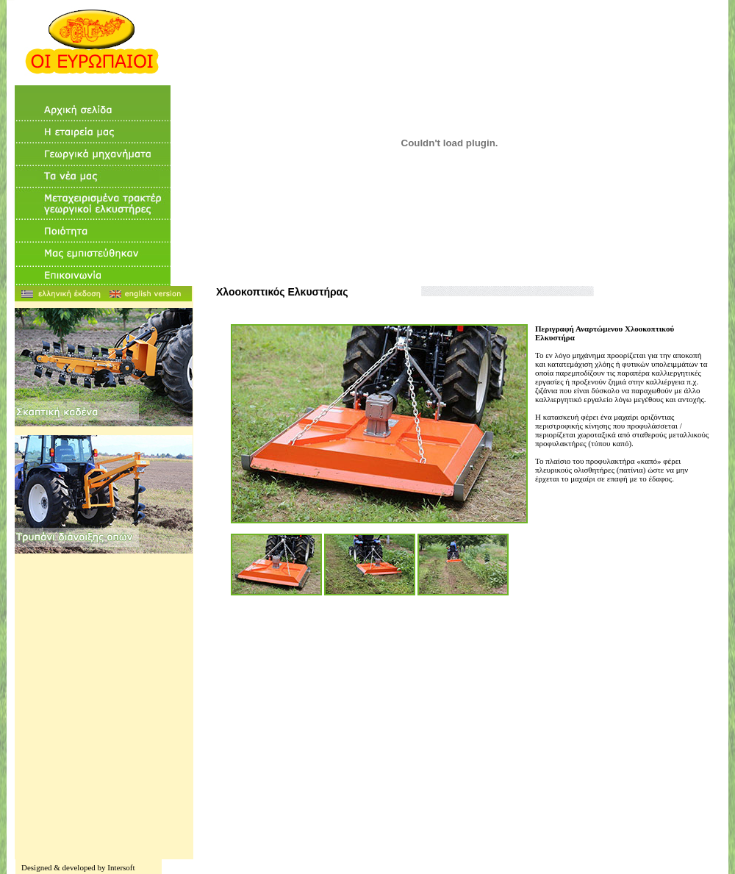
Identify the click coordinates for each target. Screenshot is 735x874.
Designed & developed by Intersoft (78, 867)
